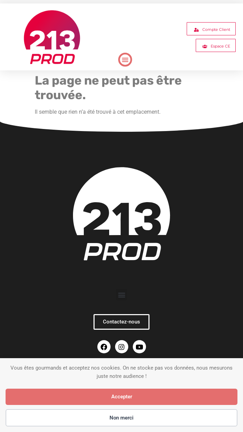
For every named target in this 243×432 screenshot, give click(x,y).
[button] (125, 60)
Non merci (121, 418)
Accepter (121, 397)
